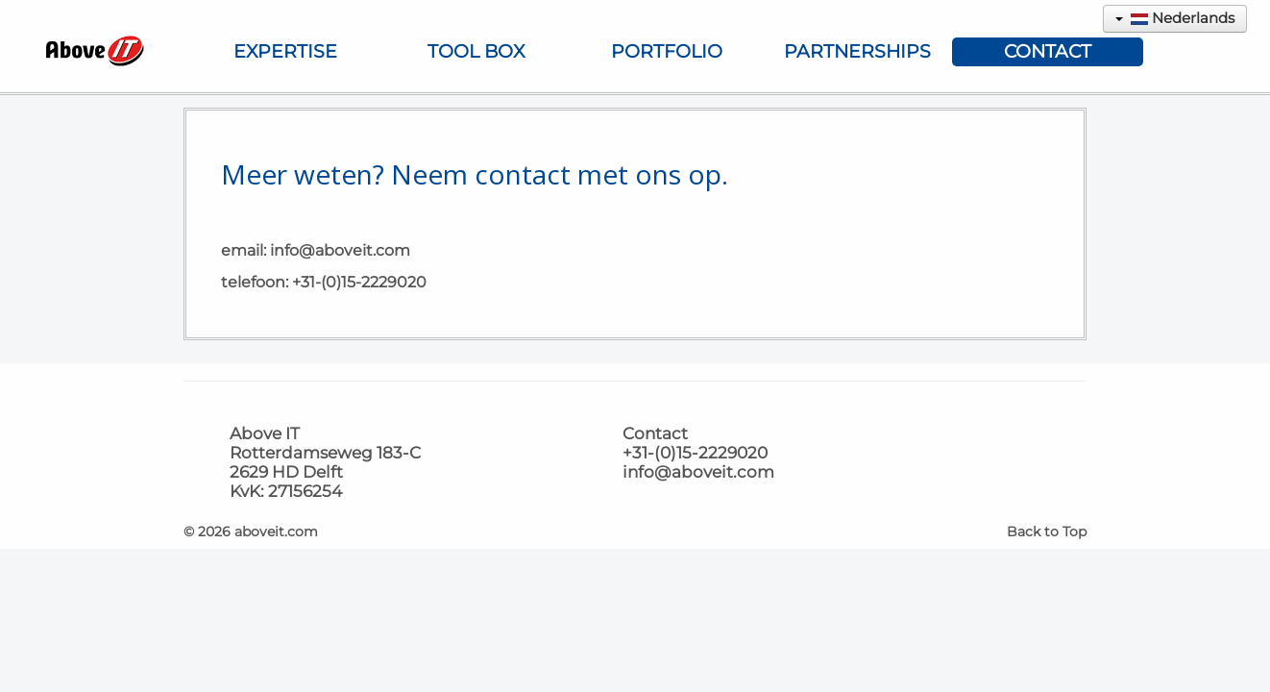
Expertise (285, 51)
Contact (1047, 51)
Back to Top (1047, 531)
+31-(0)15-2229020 (359, 282)
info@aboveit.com (340, 250)
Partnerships (857, 51)
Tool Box (476, 51)
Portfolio (666, 51)
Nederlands (1174, 18)
